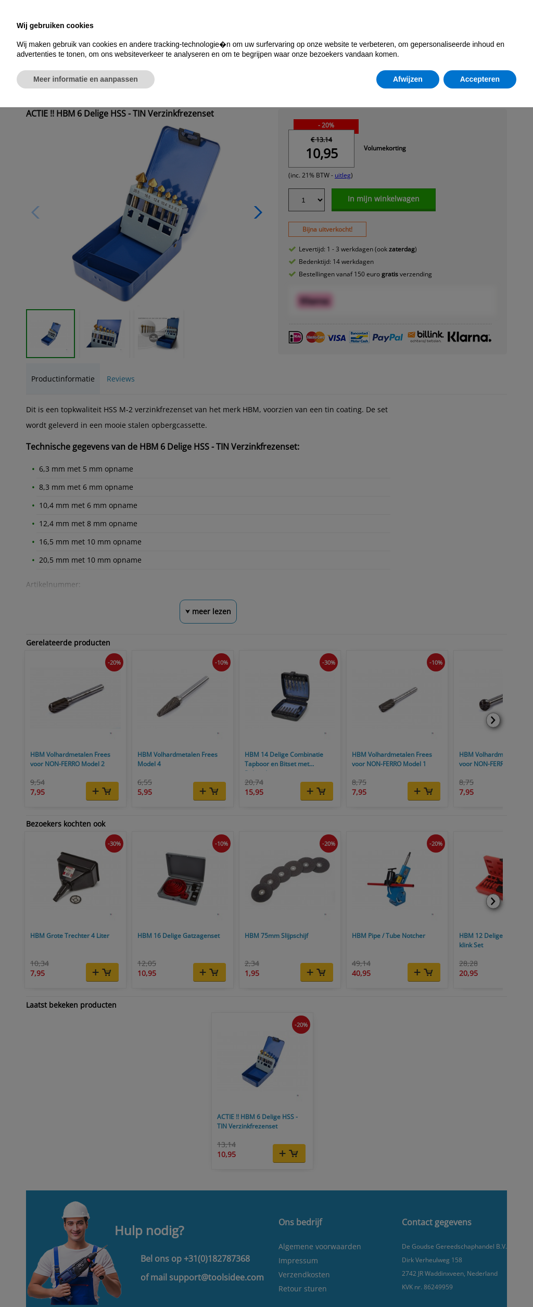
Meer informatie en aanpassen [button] (85, 79)
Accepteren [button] (480, 79)
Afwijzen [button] (408, 79)
